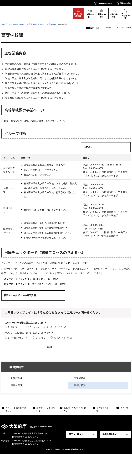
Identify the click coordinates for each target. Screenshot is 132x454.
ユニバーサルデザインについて (75, 409)
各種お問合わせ (110, 434)
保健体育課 (16, 385)
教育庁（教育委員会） (36, 24)
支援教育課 (80, 378)
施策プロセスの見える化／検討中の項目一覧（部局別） (33, 279)
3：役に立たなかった (57, 327)
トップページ (6, 24)
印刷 (91, 28)
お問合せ (88, 147)
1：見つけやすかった (18, 338)
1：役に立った (14, 327)
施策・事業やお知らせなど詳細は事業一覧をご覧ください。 (35, 121)
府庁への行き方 (76, 434)
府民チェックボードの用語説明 (20, 295)
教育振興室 (51, 24)
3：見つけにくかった (63, 338)
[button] (103, 3)
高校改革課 (16, 378)
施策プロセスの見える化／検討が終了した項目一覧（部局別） (36, 284)
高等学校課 (80, 385)
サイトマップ (124, 409)
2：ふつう (34, 327)
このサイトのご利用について (16, 409)
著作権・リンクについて (45, 409)
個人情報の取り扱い (103, 409)
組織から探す (19, 24)
